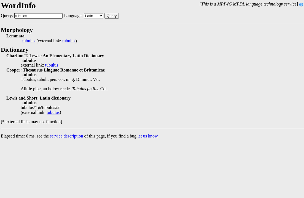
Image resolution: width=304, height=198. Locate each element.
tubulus (28, 41)
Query (112, 16)
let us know (148, 136)
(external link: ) (49, 41)
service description (66, 136)
